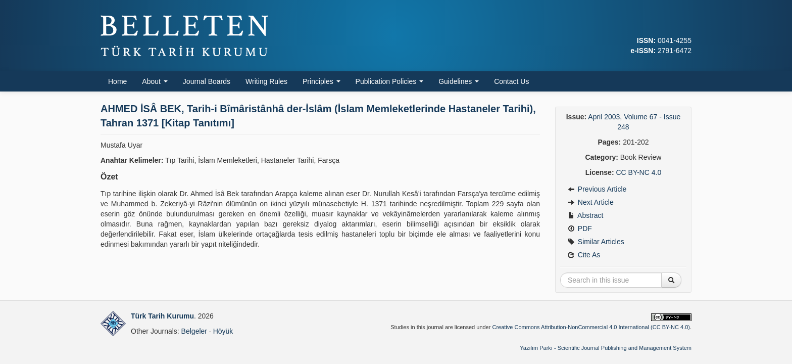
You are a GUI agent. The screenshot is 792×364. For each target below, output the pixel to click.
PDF (580, 228)
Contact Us (511, 81)
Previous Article (597, 189)
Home (117, 81)
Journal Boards (206, 81)
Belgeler (194, 331)
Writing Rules (266, 81)
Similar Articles (596, 242)
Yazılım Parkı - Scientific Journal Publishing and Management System (605, 348)
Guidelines (458, 81)
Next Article (591, 202)
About (154, 81)
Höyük (223, 331)
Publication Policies (390, 81)
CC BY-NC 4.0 (638, 172)
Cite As (584, 255)
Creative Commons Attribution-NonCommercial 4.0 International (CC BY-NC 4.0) (590, 327)
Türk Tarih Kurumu (162, 316)
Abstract (585, 215)
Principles (321, 81)
